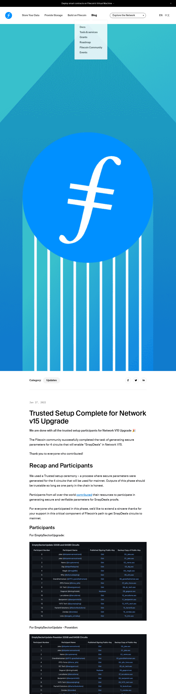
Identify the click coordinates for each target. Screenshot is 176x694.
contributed (84, 494)
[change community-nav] (128, 15)
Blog (94, 15)
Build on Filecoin (77, 15)
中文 (167, 15)
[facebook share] (128, 380)
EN (160, 15)
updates (51, 380)
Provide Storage (54, 15)
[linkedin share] (144, 380)
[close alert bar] (171, 3)
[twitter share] (136, 380)
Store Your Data (30, 15)
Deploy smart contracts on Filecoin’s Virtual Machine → (88, 3)
